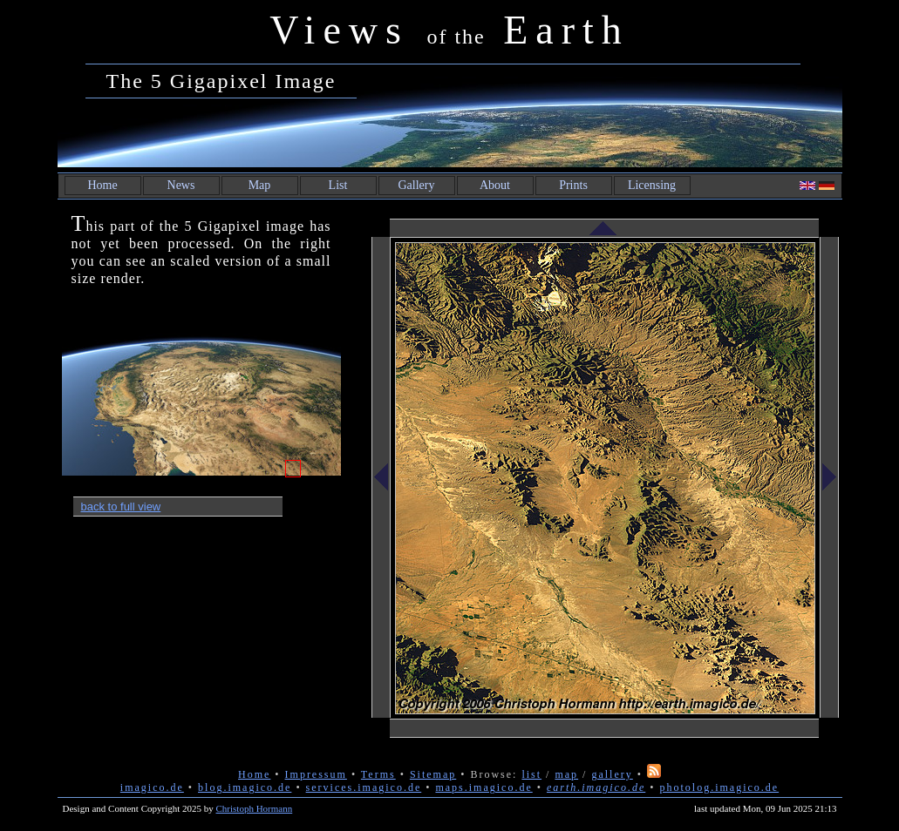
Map (260, 185)
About (495, 185)
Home (102, 185)
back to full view (121, 506)
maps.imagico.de (483, 787)
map (566, 774)
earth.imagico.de (596, 787)
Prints (573, 185)
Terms (378, 774)
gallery (611, 774)
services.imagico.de (364, 787)
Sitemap (433, 774)
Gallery (416, 185)
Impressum (316, 774)
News (181, 185)
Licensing (652, 185)
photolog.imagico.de (719, 787)
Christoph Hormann (254, 808)
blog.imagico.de (244, 787)
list (531, 774)
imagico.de (152, 787)
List (338, 185)
